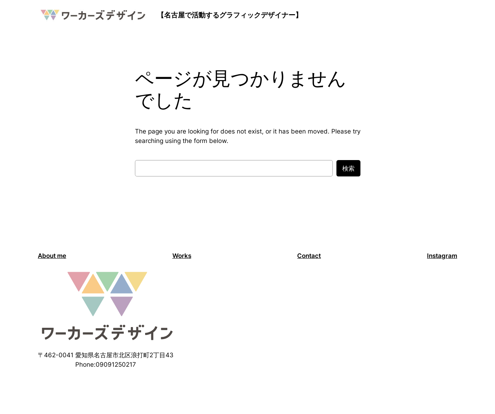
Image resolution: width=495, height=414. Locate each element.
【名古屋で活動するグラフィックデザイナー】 (229, 15)
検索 (348, 168)
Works (181, 255)
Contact (309, 255)
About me (52, 255)
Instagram (442, 255)
